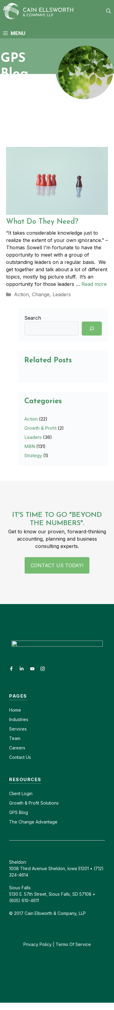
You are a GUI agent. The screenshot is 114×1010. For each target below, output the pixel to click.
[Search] (92, 329)
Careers (17, 747)
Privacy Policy (37, 944)
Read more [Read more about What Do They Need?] (94, 284)
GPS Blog (18, 812)
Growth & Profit (40, 428)
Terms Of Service (73, 944)
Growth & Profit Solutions (34, 803)
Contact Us (20, 757)
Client (14, 793)
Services (18, 728)
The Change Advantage (33, 821)
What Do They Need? (42, 222)
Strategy (33, 455)
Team (14, 738)
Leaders (62, 294)
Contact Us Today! (57, 565)
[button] (108, 11)
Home (15, 710)
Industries (18, 719)
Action (21, 294)
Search (32, 318)
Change (41, 294)
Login (26, 793)
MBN (29, 446)
